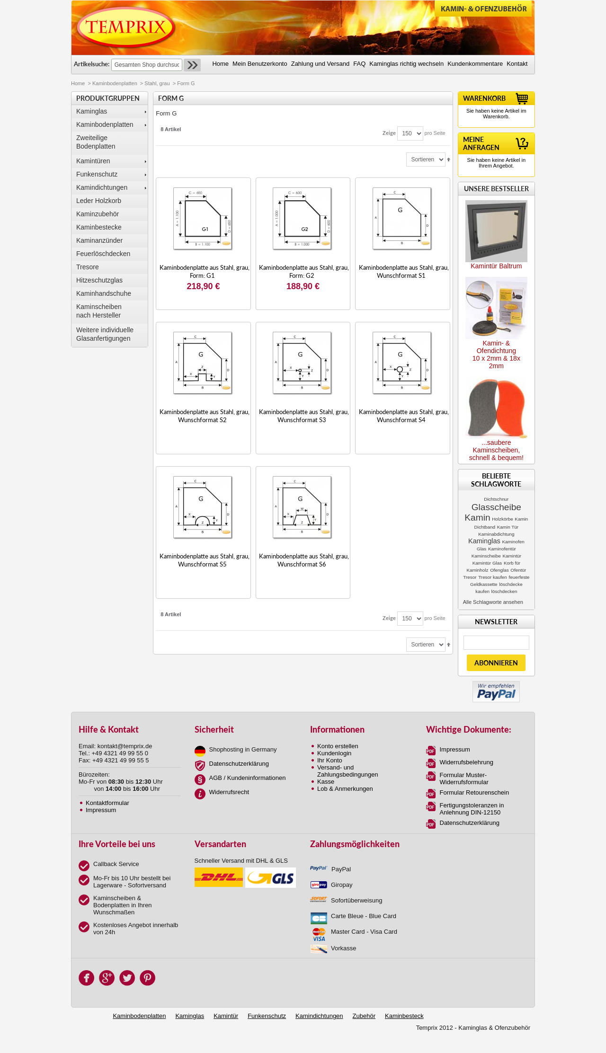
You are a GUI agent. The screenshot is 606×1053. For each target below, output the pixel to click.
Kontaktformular (107, 802)
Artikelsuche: (91, 64)
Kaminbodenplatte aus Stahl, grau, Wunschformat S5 (205, 560)
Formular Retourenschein (474, 792)
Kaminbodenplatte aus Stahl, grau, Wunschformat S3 (304, 416)
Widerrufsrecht (229, 792)
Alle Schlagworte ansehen (493, 602)
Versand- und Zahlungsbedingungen (347, 771)
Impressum (101, 810)
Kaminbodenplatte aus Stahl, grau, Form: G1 (205, 271)
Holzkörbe (502, 519)
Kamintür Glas (487, 563)
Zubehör (364, 1015)
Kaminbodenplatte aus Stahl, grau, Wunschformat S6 (304, 560)
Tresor (469, 577)
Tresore (87, 267)
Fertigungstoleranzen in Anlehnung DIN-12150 (472, 809)
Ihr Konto (329, 760)
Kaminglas (91, 111)
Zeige (389, 133)
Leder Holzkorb (98, 200)
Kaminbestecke (99, 227)
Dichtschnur (496, 499)
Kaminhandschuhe (103, 293)
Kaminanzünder (99, 240)
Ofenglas (499, 570)
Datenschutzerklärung (239, 763)
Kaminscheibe (486, 555)
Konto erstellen (337, 746)
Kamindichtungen (101, 187)
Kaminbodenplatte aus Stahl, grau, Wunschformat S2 (205, 416)
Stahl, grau (156, 83)
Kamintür (511, 555)
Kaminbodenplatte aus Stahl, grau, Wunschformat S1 (404, 271)
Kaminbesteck (404, 1015)
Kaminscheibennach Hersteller (99, 311)
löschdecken (504, 591)
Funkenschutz (96, 174)
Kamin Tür (507, 527)
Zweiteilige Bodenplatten (96, 142)
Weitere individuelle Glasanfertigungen (105, 334)
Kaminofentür (502, 548)
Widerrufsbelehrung (466, 762)
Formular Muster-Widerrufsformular (464, 778)
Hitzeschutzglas (99, 280)
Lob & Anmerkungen (345, 788)
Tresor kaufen (492, 577)
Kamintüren (93, 161)
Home (78, 83)
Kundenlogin (334, 753)
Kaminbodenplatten (114, 83)
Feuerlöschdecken (103, 253)
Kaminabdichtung (496, 534)
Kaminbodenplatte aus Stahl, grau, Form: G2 (304, 271)
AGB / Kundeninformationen (247, 777)
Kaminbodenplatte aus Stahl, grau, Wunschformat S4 (404, 416)
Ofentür (518, 570)
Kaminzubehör (97, 214)
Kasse (325, 781)
